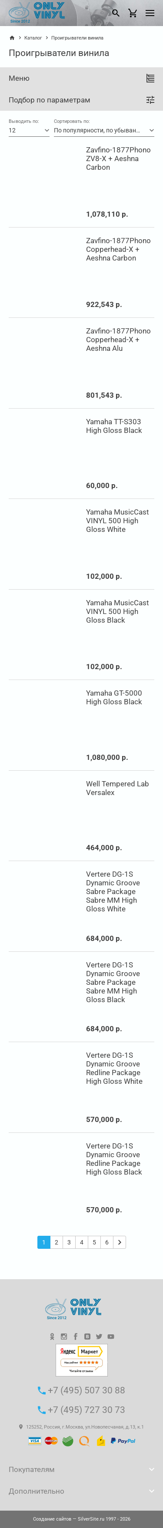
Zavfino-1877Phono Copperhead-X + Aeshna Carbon (118, 249)
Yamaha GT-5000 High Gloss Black (114, 697)
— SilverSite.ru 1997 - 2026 (81, 1519)
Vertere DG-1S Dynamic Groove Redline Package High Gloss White (114, 1068)
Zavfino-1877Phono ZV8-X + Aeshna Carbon (118, 158)
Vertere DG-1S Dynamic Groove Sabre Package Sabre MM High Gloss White (113, 891)
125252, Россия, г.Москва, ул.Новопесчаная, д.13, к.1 (81, 1427)
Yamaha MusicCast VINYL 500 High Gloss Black (117, 611)
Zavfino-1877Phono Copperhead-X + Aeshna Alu (118, 340)
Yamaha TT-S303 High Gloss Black (114, 426)
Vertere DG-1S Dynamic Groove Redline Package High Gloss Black (114, 1159)
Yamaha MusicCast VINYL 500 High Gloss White (117, 521)
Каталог (33, 38)
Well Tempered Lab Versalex (117, 788)
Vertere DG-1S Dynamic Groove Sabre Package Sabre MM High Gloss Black (113, 982)
